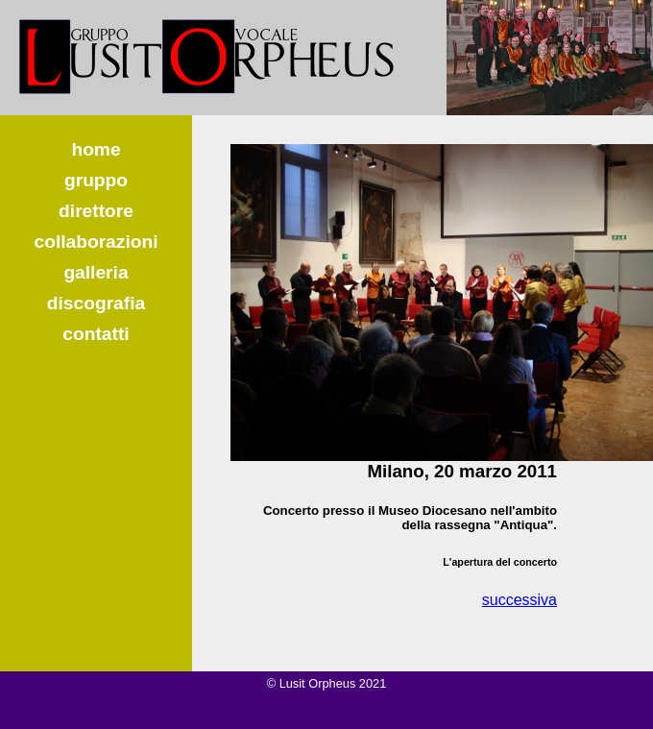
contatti (95, 334)
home (95, 149)
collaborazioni (95, 241)
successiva (519, 600)
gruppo (96, 180)
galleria (95, 272)
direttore (96, 211)
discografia (96, 303)
